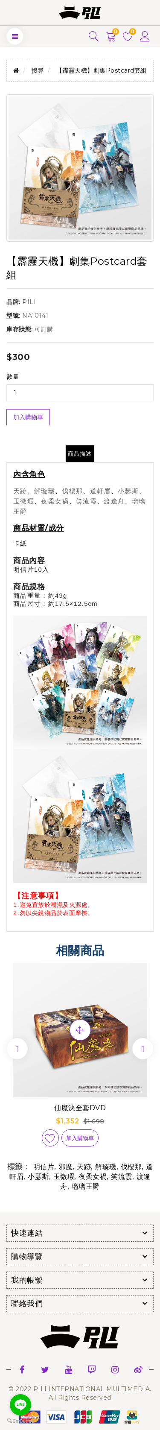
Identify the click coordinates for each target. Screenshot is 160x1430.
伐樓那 (131, 1167)
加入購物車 (28, 417)
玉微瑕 (64, 1177)
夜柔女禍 (93, 1177)
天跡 (84, 1167)
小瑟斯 (38, 1177)
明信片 (44, 1167)
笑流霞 (121, 1177)
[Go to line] (20, 1404)
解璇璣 (105, 1167)
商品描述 (80, 453)
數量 (12, 376)
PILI (29, 302)
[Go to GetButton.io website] (20, 1421)
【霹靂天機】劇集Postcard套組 (101, 70)
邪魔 (65, 1167)
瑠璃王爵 (86, 1186)
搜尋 (38, 70)
